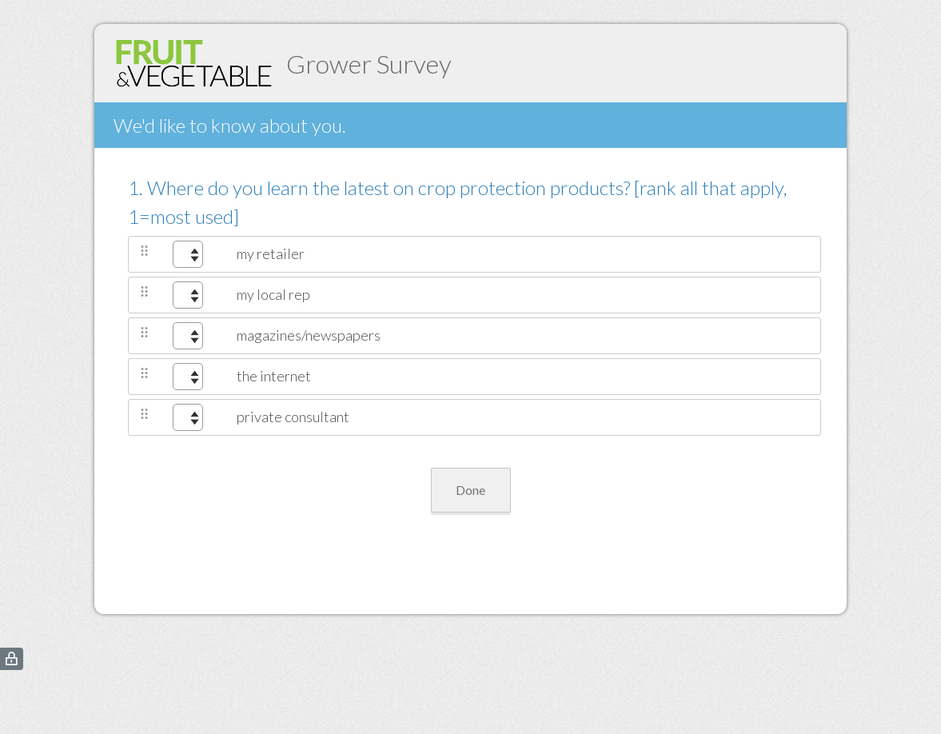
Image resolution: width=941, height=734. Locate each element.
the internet (274, 376)
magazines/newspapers (309, 335)
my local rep (273, 294)
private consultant (293, 416)
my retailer (271, 253)
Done (470, 489)
